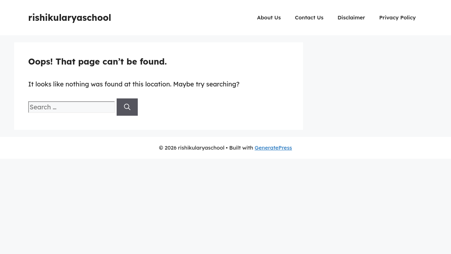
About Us (269, 17)
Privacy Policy (397, 17)
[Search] (127, 107)
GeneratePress (273, 147)
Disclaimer (351, 17)
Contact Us (309, 17)
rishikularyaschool (69, 17)
